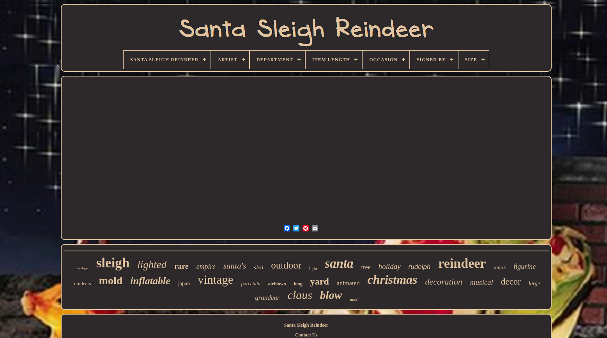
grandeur (267, 297)
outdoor (286, 265)
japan (184, 283)
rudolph (420, 266)
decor (511, 281)
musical (481, 282)
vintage (215, 279)
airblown (277, 283)
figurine (524, 266)
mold (111, 280)
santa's (234, 265)
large (534, 283)
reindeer (462, 263)
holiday (390, 266)
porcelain (250, 283)
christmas (392, 279)
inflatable (150, 280)
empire (206, 266)
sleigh (113, 262)
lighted (151, 264)
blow (331, 295)
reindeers (82, 283)
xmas (500, 267)
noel (353, 299)
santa (339, 263)
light (313, 268)
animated (348, 283)
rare (181, 266)
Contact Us (306, 335)
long (298, 283)
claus (299, 294)
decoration (443, 281)
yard (319, 281)
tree (366, 267)
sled (258, 267)
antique (82, 269)
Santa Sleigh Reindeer (306, 325)
